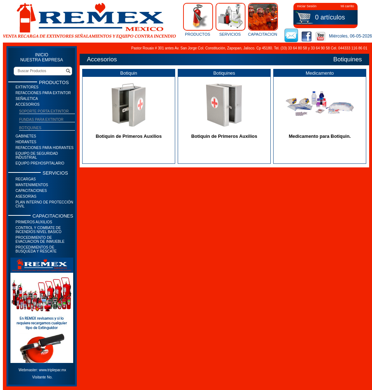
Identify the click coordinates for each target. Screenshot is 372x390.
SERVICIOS (230, 19)
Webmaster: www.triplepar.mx (42, 370)
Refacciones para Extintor (43, 93)
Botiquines (30, 128)
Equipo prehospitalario (39, 163)
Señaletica (26, 99)
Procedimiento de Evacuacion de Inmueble (40, 240)
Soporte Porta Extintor (44, 111)
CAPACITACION (262, 19)
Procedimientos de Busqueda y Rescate (36, 249)
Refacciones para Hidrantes (44, 148)
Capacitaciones (31, 191)
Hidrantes (25, 142)
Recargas (25, 179)
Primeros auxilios (33, 222)
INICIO (41, 54)
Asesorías (25, 196)
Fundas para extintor (41, 120)
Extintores (27, 87)
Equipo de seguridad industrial (36, 155)
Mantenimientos (31, 185)
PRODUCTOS (197, 19)
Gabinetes (25, 136)
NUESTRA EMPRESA (41, 59)
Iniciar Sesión (306, 6)
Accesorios (27, 104)
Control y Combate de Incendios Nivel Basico (38, 230)
